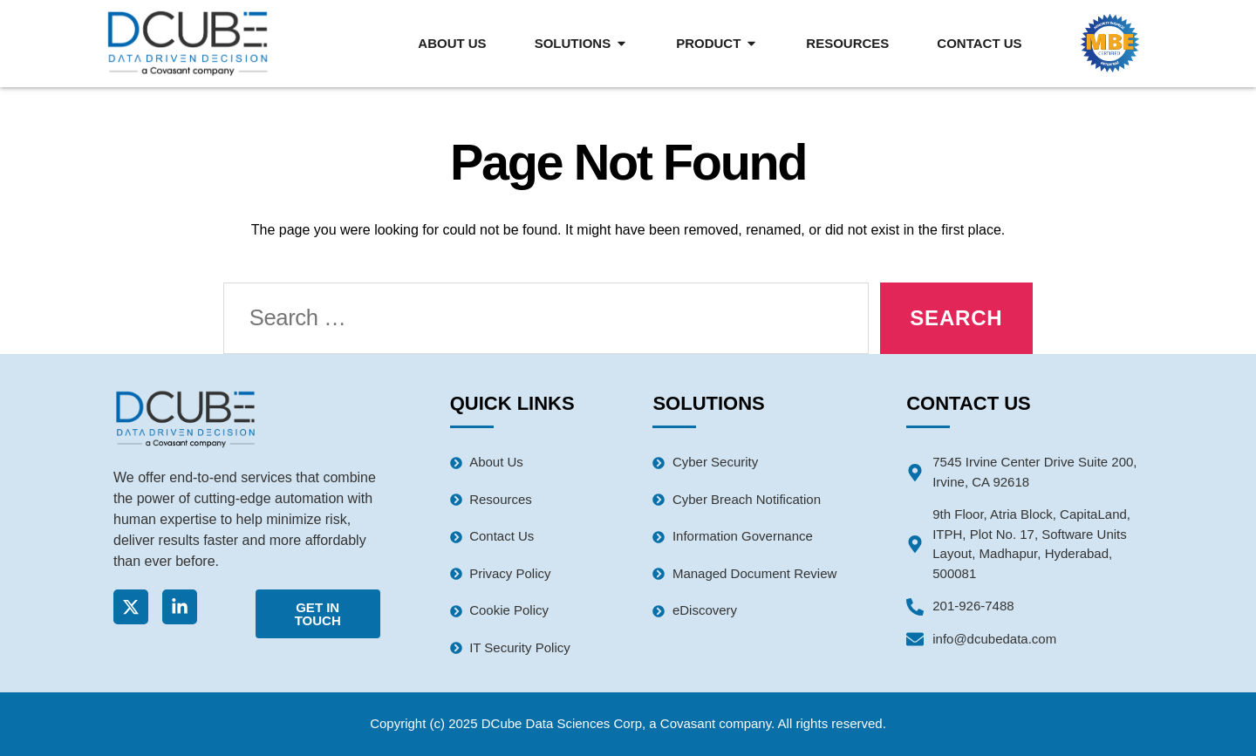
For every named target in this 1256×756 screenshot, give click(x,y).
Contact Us (979, 43)
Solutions (582, 43)
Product (717, 43)
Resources (847, 43)
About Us (452, 43)
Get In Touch (318, 614)
